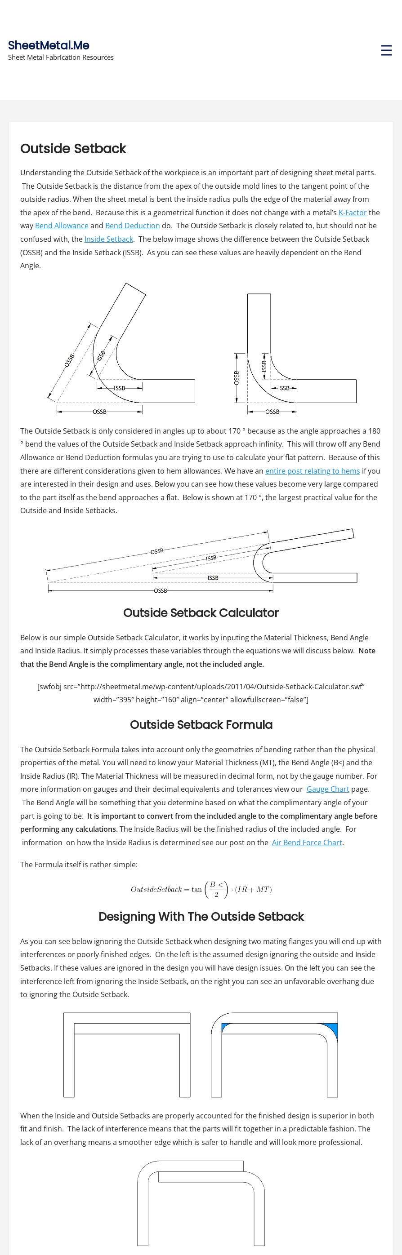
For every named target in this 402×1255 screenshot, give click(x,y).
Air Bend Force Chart (307, 842)
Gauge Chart (328, 789)
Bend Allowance (62, 226)
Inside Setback (109, 239)
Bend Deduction (132, 226)
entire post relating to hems (312, 471)
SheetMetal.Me (48, 45)
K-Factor (353, 212)
